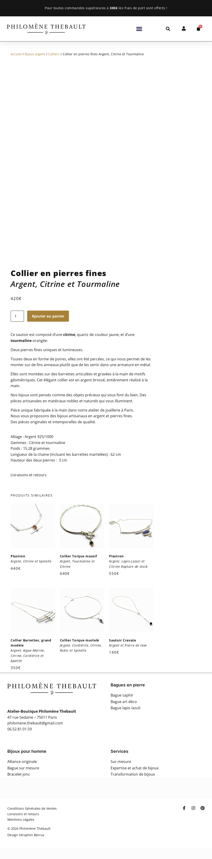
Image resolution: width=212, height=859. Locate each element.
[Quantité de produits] (17, 316)
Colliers (54, 54)
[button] (139, 29)
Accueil (16, 54)
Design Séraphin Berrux (25, 835)
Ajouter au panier (48, 316)
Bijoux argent (35, 54)
